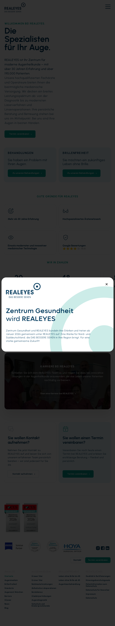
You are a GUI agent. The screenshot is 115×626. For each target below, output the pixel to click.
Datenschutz (91, 598)
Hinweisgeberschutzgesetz (98, 580)
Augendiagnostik (39, 600)
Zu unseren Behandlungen (26, 173)
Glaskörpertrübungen (41, 596)
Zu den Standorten (74, 333)
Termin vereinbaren (19, 134)
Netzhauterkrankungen (42, 584)
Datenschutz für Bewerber (98, 590)
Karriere (8, 596)
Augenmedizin (11, 580)
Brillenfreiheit (10, 584)
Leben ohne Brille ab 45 (69, 580)
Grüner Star (37, 580)
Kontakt (77, 560)
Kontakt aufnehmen (23, 474)
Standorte (9, 588)
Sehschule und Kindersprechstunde (41, 605)
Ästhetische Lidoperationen (44, 588)
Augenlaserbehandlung (69, 584)
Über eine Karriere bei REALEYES (57, 393)
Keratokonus (37, 592)
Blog (6, 608)
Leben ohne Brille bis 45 (69, 576)
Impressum (91, 594)
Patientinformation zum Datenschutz (96, 585)
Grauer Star (37, 576)
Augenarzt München (13, 592)
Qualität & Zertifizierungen (98, 576)
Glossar (7, 600)
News (6, 604)
